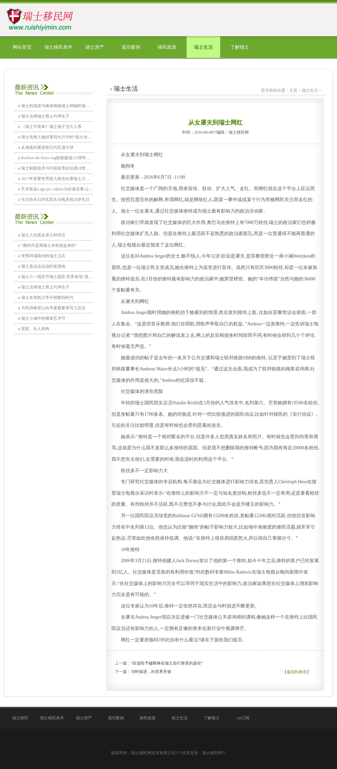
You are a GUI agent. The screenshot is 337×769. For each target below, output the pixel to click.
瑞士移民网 (212, 753)
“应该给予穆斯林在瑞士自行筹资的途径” (167, 663)
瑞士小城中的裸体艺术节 (43, 318)
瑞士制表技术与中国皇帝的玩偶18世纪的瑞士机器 (57, 168)
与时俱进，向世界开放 (151, 671)
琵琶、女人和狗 (35, 328)
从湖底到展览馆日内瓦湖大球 (47, 147)
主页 (293, 90)
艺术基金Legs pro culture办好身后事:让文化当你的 (57, 189)
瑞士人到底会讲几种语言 (43, 235)
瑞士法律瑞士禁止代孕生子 (45, 116)
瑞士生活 (203, 47)
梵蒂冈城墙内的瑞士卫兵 (43, 256)
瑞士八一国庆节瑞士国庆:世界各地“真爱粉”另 (57, 276)
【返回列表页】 (297, 672)
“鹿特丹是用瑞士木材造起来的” (49, 245)
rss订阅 (243, 718)
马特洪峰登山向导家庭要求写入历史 (53, 308)
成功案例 (131, 47)
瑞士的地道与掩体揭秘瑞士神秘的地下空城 (57, 105)
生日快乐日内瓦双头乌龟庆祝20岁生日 (55, 199)
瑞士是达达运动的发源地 (43, 266)
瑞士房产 (94, 47)
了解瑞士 (239, 47)
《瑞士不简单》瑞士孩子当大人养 (51, 126)
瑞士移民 (20, 718)
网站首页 (22, 47)
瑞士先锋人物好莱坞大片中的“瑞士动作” (57, 137)
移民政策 (167, 47)
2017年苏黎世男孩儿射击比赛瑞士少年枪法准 (57, 178)
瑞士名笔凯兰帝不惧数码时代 (47, 297)
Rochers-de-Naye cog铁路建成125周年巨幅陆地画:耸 (57, 157)
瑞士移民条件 (58, 47)
